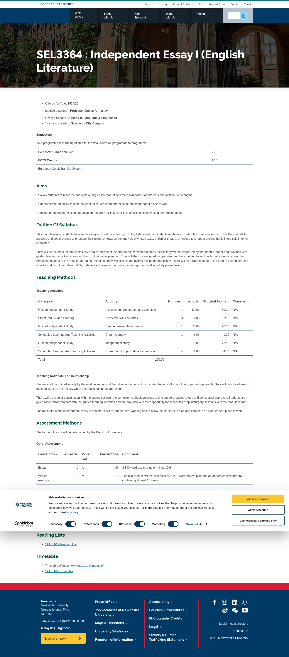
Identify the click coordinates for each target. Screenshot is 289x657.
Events (234, 4)
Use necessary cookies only (258, 646)
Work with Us (191, 18)
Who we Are (116, 18)
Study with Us (141, 18)
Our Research (166, 18)
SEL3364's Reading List (61, 544)
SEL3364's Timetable (59, 571)
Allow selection (258, 635)
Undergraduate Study (54, 4)
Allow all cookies (258, 624)
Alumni (212, 18)
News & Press (217, 4)
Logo (53, 17)
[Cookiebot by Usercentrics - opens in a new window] (24, 650)
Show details (194, 649)
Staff (200, 4)
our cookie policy (66, 637)
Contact (248, 4)
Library (163, 4)
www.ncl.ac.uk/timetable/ (87, 565)
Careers (149, 4)
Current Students (182, 4)
